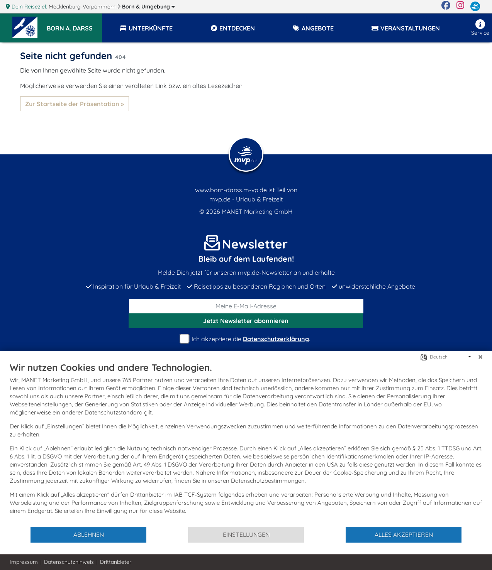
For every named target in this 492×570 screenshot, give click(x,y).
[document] (246, 444)
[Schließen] (480, 357)
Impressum (24, 561)
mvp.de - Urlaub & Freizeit (246, 199)
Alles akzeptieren (404, 534)
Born (148, 6)
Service (480, 27)
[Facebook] (445, 6)
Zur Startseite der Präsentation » (74, 104)
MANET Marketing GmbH (257, 211)
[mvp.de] (475, 6)
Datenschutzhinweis (69, 561)
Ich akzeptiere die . (246, 339)
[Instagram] (460, 6)
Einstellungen (246, 534)
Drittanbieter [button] (115, 561)
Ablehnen (88, 534)
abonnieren (245, 320)
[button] (74, 25)
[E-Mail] (246, 306)
